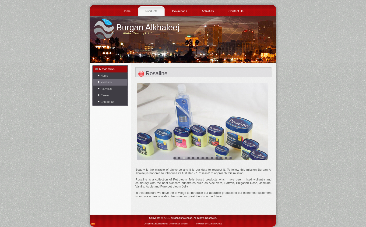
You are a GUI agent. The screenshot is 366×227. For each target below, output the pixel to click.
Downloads (179, 11)
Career (105, 95)
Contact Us (236, 11)
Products (151, 11)
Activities (208, 11)
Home (127, 11)
